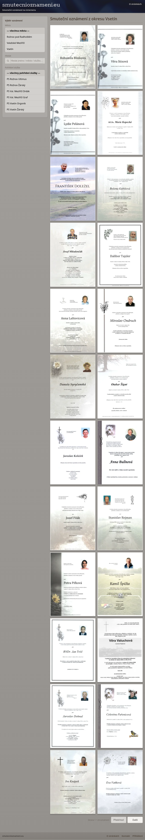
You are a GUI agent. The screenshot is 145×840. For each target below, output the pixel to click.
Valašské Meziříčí (16, 42)
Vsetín (10, 49)
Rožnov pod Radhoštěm (19, 36)
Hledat (8, 55)
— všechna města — (18, 30)
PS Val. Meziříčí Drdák (18, 91)
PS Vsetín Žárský (15, 109)
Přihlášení (137, 835)
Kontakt (126, 835)
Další (135, 819)
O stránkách (135, 4)
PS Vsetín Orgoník (16, 103)
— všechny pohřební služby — (23, 73)
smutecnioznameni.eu (31, 5)
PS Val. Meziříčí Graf (17, 97)
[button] (72, 57)
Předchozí (118, 819)
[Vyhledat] (27, 60)
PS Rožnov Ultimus (16, 79)
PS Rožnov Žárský (16, 85)
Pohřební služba (12, 67)
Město (8, 25)
